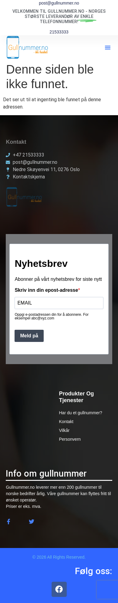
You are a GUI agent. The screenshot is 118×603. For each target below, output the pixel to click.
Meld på (29, 335)
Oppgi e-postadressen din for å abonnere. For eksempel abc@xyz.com (51, 316)
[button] (107, 47)
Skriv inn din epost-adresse (46, 290)
